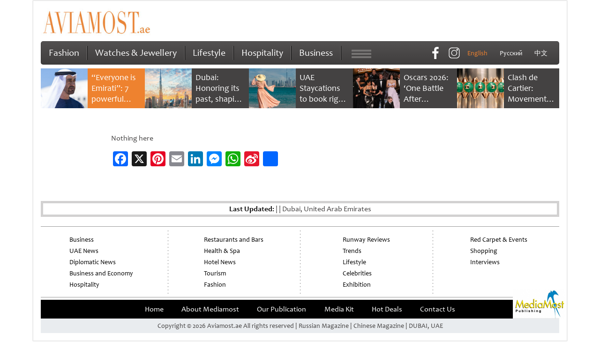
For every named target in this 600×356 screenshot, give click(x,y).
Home (154, 309)
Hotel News (220, 262)
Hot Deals (387, 309)
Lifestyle (209, 53)
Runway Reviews (366, 240)
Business (316, 53)
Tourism (215, 273)
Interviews (485, 262)
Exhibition (357, 285)
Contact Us (437, 309)
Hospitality (262, 53)
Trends (352, 251)
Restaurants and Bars (233, 240)
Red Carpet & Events (498, 240)
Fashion (64, 53)
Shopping (483, 251)
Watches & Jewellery (136, 53)
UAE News (83, 251)
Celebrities (357, 273)
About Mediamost (210, 309)
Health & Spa (222, 251)
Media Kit (339, 309)
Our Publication (281, 309)
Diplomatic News (92, 262)
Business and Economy (101, 273)
